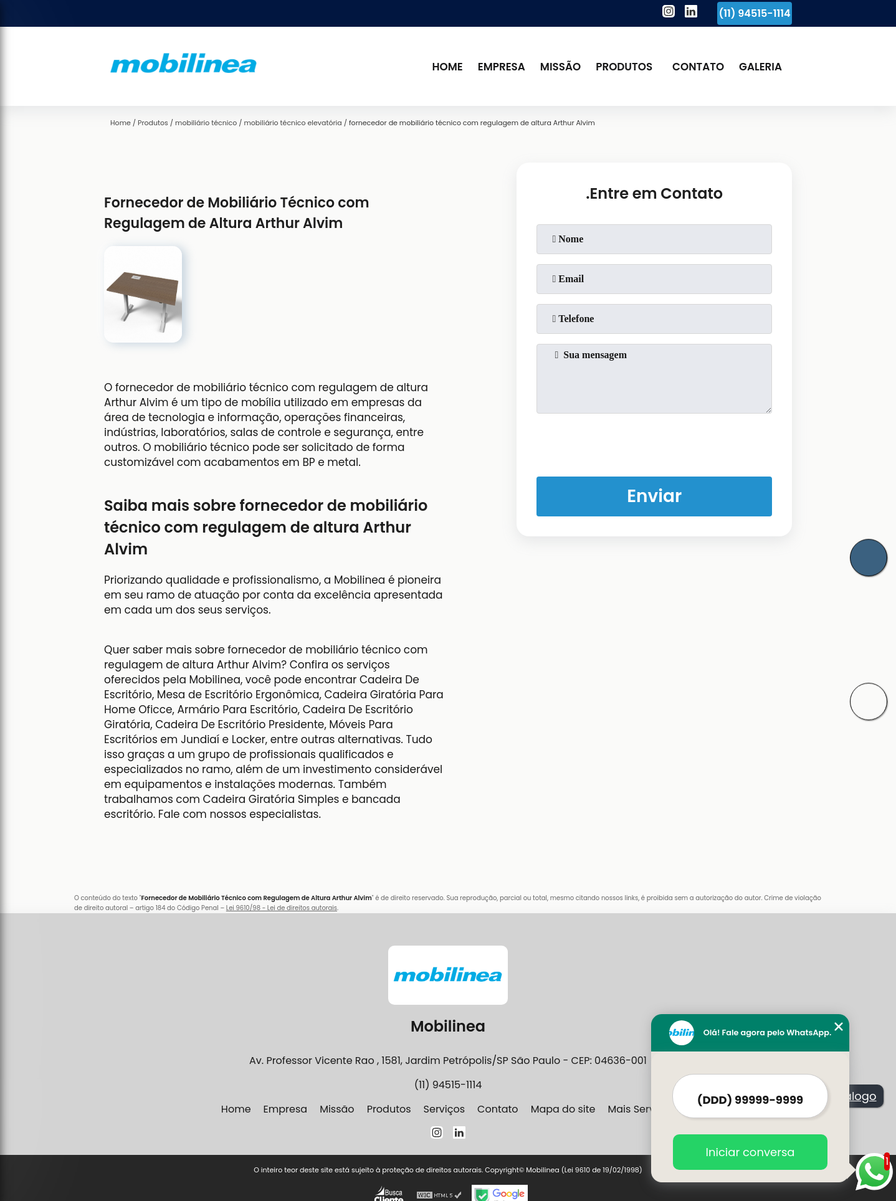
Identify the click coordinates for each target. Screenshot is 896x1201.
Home (447, 66)
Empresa (501, 66)
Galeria (760, 66)
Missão (560, 66)
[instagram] (668, 13)
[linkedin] (691, 13)
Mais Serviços (641, 1109)
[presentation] (654, 442)
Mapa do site (563, 1109)
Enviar (654, 496)
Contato (698, 66)
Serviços (444, 1109)
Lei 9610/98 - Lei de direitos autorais (281, 908)
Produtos (624, 66)
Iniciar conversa (749, 1152)
